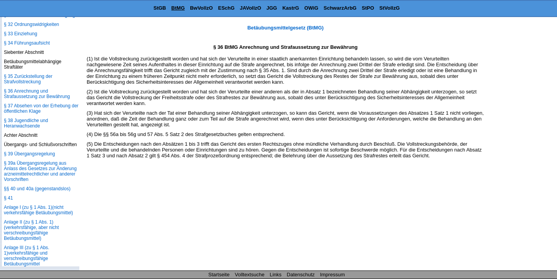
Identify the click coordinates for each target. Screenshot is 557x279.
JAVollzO (250, 8)
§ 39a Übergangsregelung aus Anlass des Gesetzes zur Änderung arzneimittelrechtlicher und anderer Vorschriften (40, 171)
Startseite (219, 274)
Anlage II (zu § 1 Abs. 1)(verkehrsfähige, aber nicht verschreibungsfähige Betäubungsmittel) (31, 230)
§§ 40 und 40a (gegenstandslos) (37, 188)
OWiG (311, 8)
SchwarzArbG (339, 8)
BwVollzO (201, 8)
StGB (160, 8)
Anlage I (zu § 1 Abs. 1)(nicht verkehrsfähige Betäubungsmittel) (38, 210)
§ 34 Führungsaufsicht (27, 43)
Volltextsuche (250, 274)
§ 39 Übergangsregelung (29, 154)
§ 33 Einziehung (20, 33)
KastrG (290, 8)
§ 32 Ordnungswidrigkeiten (31, 24)
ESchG (226, 8)
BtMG (178, 8)
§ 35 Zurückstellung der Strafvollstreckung (28, 79)
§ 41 (8, 198)
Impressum (332, 274)
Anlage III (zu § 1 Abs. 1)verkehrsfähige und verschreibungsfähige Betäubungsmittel (26, 256)
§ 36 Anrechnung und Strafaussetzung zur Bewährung (37, 93)
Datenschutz (300, 274)
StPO (368, 8)
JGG (272, 8)
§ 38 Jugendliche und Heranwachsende (26, 123)
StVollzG (389, 8)
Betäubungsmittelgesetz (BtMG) (285, 28)
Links (275, 274)
